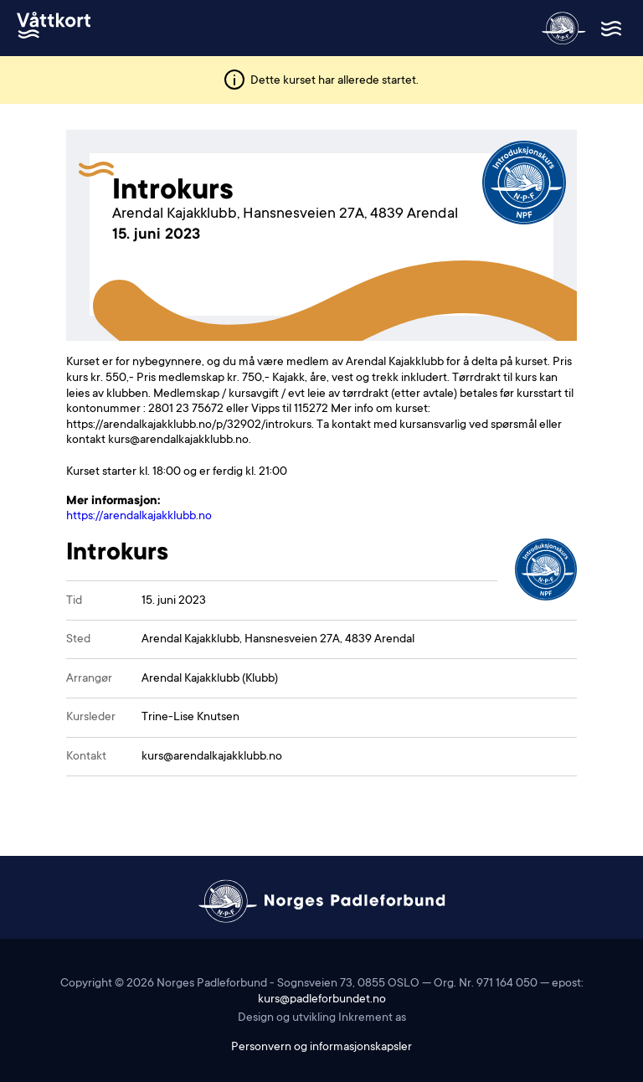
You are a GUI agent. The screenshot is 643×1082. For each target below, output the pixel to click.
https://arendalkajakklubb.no (139, 516)
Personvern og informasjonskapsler (321, 1047)
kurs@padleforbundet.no (322, 1000)
